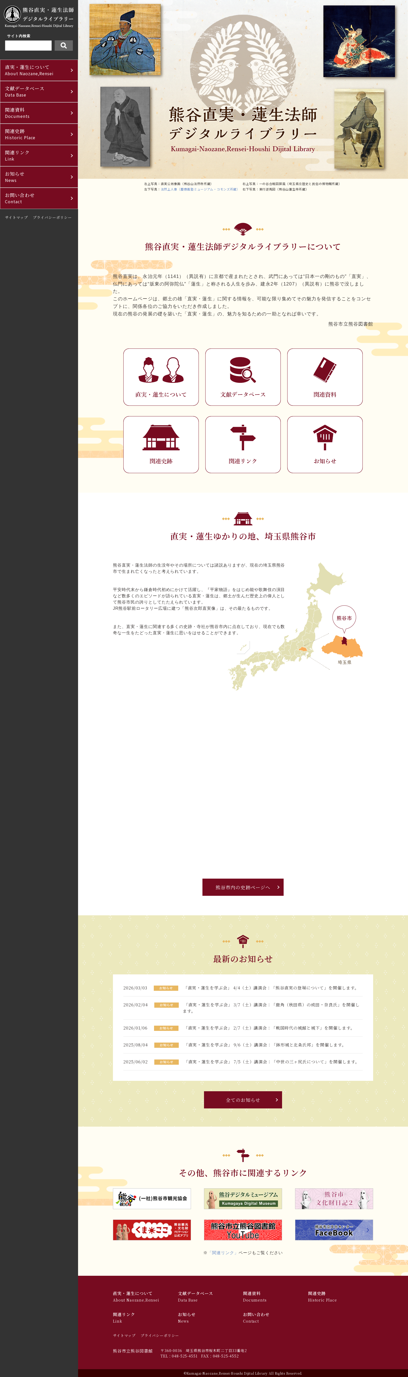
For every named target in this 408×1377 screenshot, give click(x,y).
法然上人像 (169, 189)
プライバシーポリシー (52, 214)
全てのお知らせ (243, 1099)
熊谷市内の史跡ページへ (243, 887)
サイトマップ (16, 214)
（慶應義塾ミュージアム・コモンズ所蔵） (208, 189)
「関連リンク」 (223, 1253)
